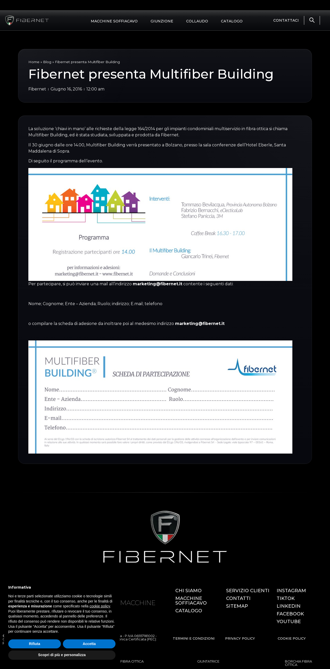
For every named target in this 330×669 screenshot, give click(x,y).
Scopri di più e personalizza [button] (62, 655)
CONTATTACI (286, 20)
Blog (47, 62)
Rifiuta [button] (34, 644)
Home (33, 62)
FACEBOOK (290, 614)
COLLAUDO (197, 21)
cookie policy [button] (99, 606)
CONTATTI (238, 598)
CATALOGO (232, 21)
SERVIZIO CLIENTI (247, 590)
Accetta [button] (89, 644)
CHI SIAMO (188, 590)
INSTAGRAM (291, 590)
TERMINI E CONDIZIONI (193, 638)
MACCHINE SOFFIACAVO (114, 21)
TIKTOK (286, 598)
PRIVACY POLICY (240, 638)
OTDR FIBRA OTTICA (127, 661)
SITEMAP (237, 606)
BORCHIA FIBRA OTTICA (298, 663)
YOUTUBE (289, 621)
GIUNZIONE (162, 21)
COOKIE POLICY (292, 638)
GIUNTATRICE (208, 661)
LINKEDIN (289, 606)
